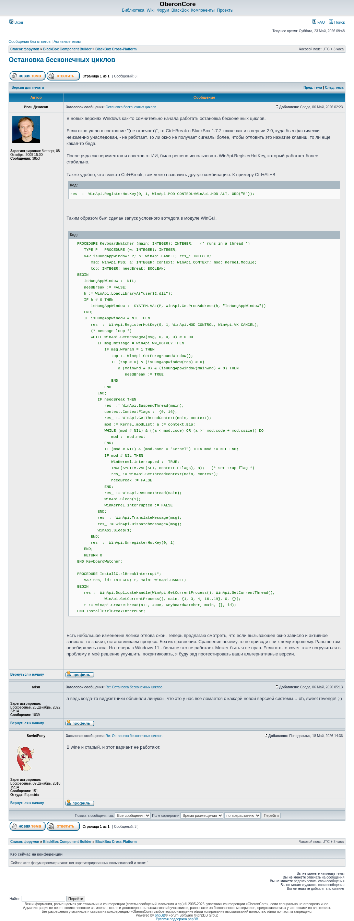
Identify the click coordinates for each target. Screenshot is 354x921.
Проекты (225, 10)
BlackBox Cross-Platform (116, 49)
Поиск (337, 22)
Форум (163, 10)
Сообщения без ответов (29, 41)
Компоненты (203, 10)
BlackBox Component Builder (67, 49)
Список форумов (24, 49)
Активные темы (67, 41)
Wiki (150, 10)
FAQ (318, 22)
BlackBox (180, 10)
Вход (16, 22)
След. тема (334, 87)
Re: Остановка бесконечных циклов (134, 687)
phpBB (160, 915)
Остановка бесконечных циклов (62, 59)
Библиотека (133, 10)
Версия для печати (28, 87)
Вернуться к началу (27, 674)
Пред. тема (313, 87)
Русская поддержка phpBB (177, 919)
